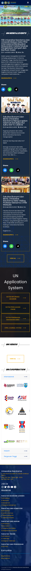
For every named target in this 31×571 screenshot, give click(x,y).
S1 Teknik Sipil (5, 538)
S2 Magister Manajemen (8, 505)
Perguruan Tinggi (10, 456)
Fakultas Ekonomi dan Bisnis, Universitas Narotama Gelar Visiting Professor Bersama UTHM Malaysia (15, 200)
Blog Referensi (5, 556)
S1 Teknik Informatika (7, 518)
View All (13, 258)
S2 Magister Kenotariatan (9, 530)
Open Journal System (12, 328)
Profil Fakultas (5, 498)
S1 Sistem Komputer (7, 515)
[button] (2, 15)
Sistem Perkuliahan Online (12, 308)
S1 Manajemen (5, 503)
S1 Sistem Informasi (7, 513)
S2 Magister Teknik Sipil (8, 541)
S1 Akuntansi (5, 500)
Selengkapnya (6, 78)
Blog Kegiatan (5, 558)
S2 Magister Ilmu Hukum (8, 528)
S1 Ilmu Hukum (5, 526)
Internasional (9, 377)
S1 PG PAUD (4, 546)
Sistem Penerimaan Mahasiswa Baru (13, 318)
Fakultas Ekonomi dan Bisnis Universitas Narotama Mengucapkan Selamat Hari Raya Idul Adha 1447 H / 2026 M (15, 120)
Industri (7, 451)
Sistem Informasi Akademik (12, 298)
